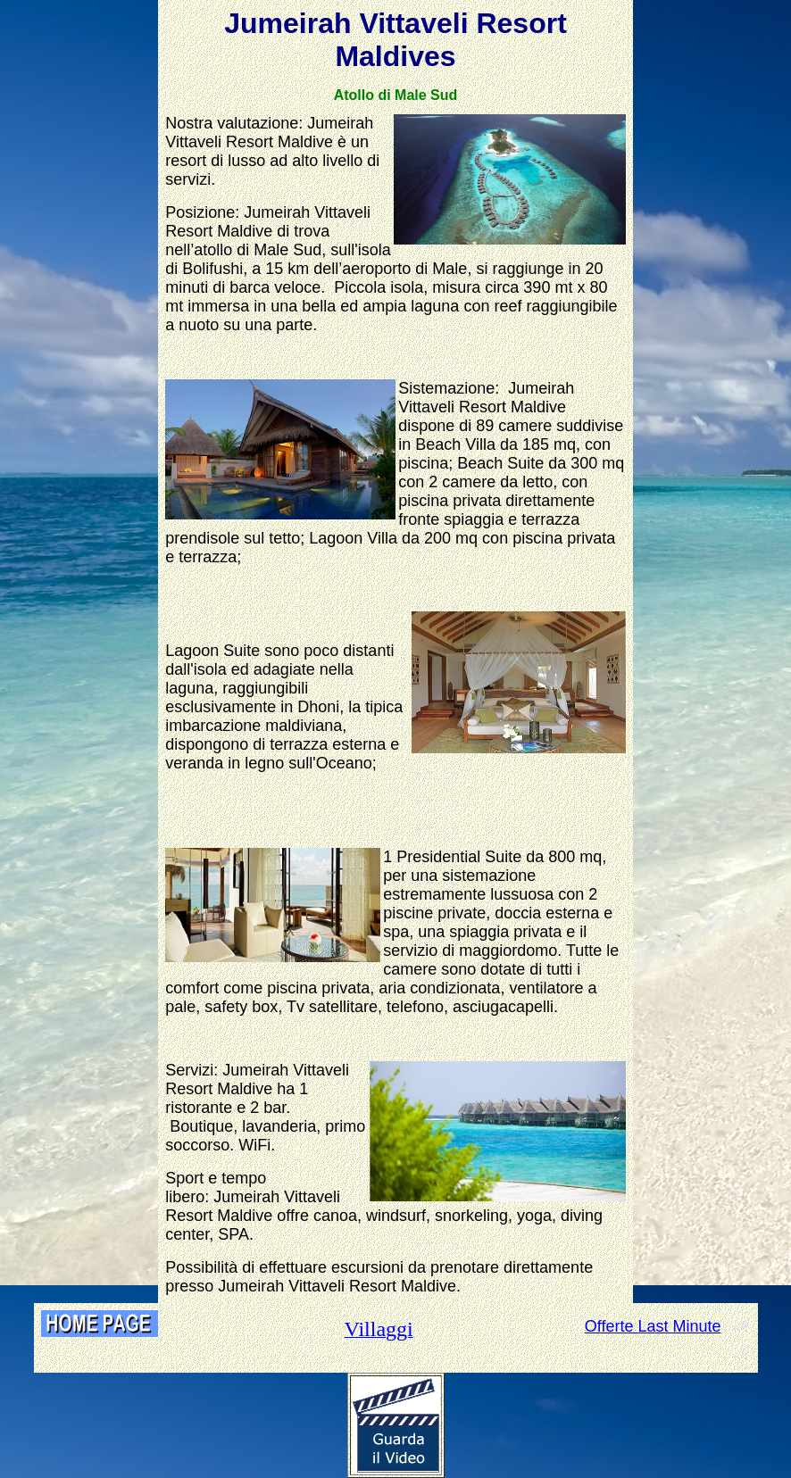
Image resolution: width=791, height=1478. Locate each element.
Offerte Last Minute (653, 1326)
